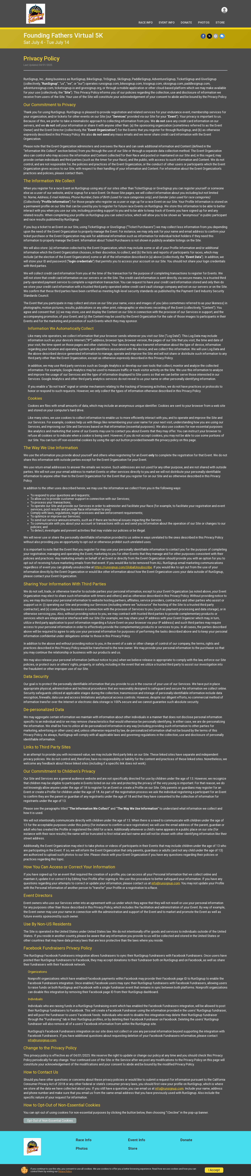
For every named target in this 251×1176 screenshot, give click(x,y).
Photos (204, 22)
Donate (186, 22)
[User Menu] (224, 10)
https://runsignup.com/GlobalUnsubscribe (123, 567)
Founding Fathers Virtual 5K (63, 35)
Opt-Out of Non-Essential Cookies (50, 1120)
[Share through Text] (222, 36)
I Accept (214, 1170)
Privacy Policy (64, 1171)
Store (220, 22)
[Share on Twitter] (209, 36)
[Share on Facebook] (203, 36)
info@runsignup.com (165, 883)
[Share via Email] (215, 36)
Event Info (167, 22)
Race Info (146, 22)
